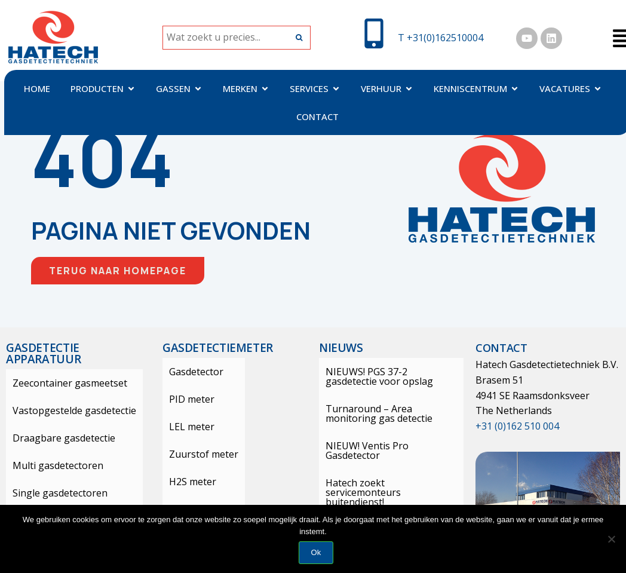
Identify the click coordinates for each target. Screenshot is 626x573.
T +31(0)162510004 (440, 37)
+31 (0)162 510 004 (517, 426)
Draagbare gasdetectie (57, 438)
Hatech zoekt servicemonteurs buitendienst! (387, 478)
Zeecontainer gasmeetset (63, 383)
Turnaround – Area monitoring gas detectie (389, 413)
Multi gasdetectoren (51, 465)
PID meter (185, 399)
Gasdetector (189, 371)
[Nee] (611, 539)
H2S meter (186, 481)
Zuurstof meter (197, 454)
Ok (316, 552)
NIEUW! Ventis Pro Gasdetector (389, 445)
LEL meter (185, 426)
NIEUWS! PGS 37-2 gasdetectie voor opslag (387, 376)
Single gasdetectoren (53, 493)
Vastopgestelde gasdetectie (68, 410)
